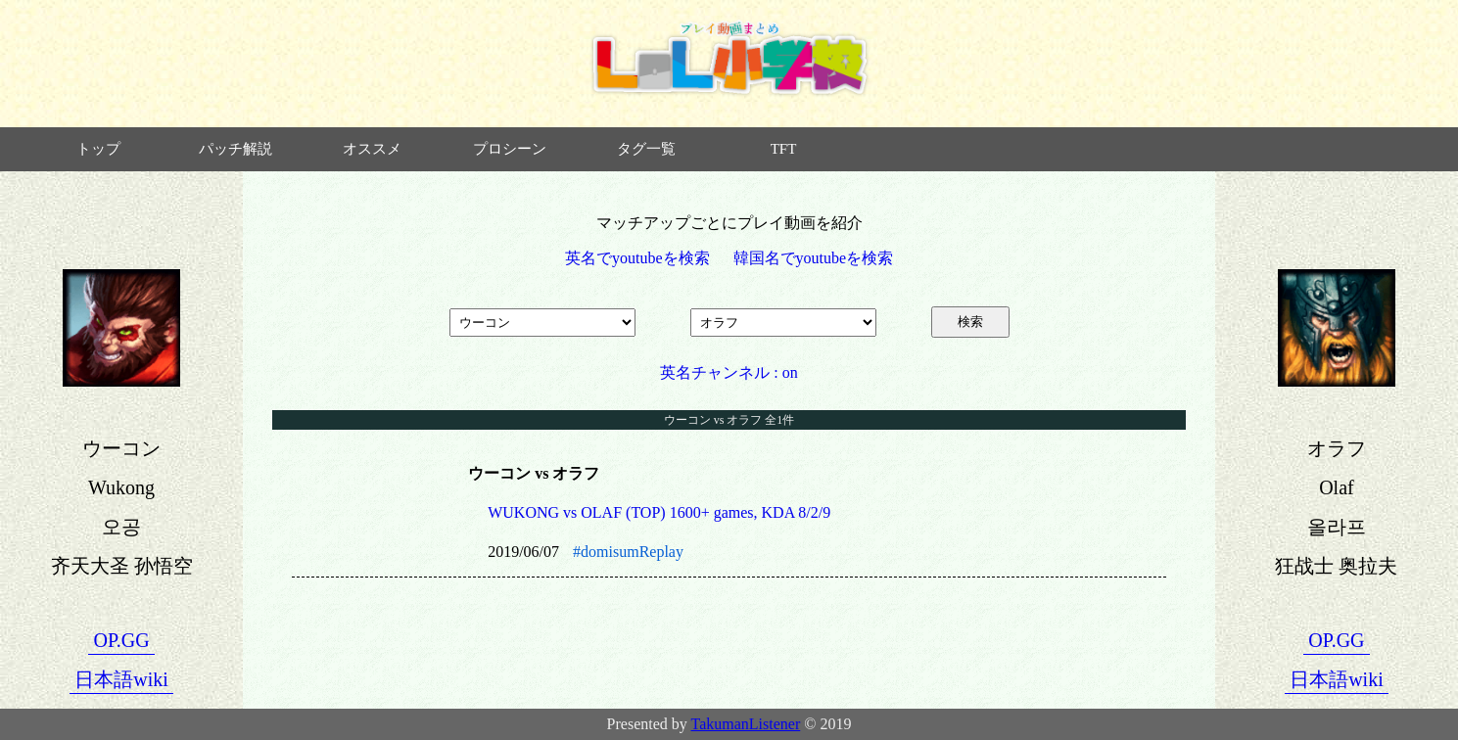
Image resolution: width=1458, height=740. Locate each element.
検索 (970, 321)
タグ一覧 (646, 149)
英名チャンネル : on (728, 372)
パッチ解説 (235, 149)
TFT (784, 149)
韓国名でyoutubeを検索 (813, 258)
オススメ (372, 149)
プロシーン (509, 149)
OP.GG (121, 640)
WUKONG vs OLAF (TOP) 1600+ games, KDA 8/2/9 (659, 512)
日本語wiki (121, 679)
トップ (98, 149)
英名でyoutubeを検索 (637, 258)
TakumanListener (746, 724)
